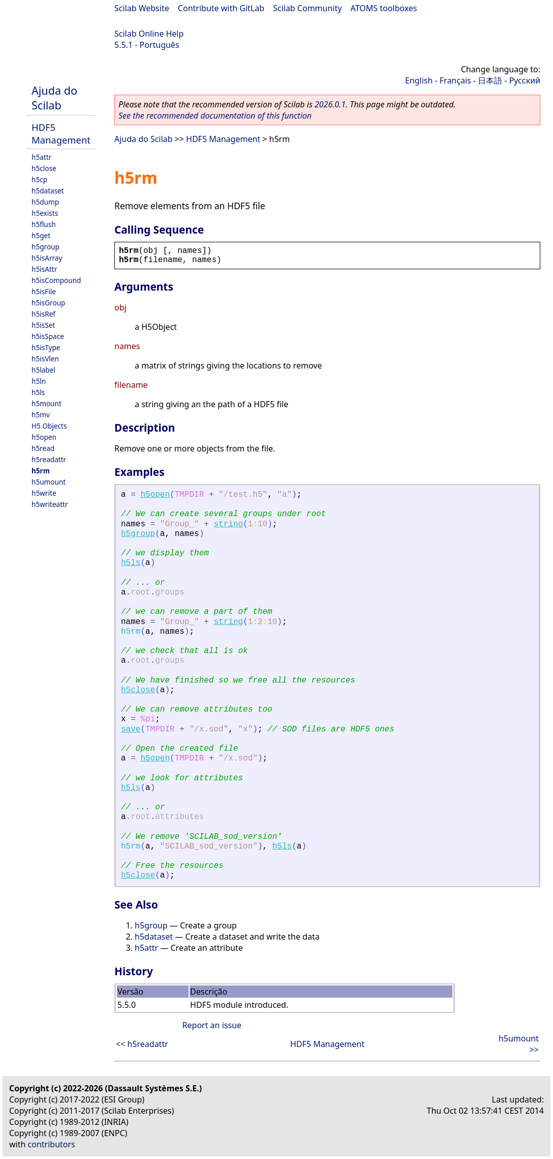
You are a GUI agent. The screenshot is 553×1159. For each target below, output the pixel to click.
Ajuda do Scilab (54, 97)
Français (455, 80)
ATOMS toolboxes (384, 8)
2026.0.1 (330, 104)
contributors (51, 1144)
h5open (44, 437)
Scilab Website (141, 8)
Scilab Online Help (148, 33)
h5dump (45, 202)
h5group (45, 246)
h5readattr (49, 459)
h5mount (47, 403)
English (419, 80)
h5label (43, 370)
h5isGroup (48, 302)
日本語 (490, 80)
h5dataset (48, 190)
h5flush (44, 224)
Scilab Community (307, 8)
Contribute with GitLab (221, 8)
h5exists (45, 213)
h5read (43, 448)
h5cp (39, 179)
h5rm (41, 470)
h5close (44, 168)
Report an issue (211, 1025)
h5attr (41, 157)
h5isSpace (48, 336)
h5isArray (47, 258)
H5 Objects (49, 426)
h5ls (38, 392)
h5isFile (44, 291)
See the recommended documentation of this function (215, 115)
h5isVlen (45, 358)
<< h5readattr (142, 1044)
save (130, 729)
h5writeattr (50, 504)
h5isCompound (56, 280)
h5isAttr (44, 269)
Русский (524, 80)
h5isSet (43, 325)
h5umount (49, 482)
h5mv (41, 414)
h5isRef (43, 314)
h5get (41, 235)
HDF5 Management (61, 133)
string (228, 524)
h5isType (46, 347)
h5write (44, 493)
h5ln (39, 381)
